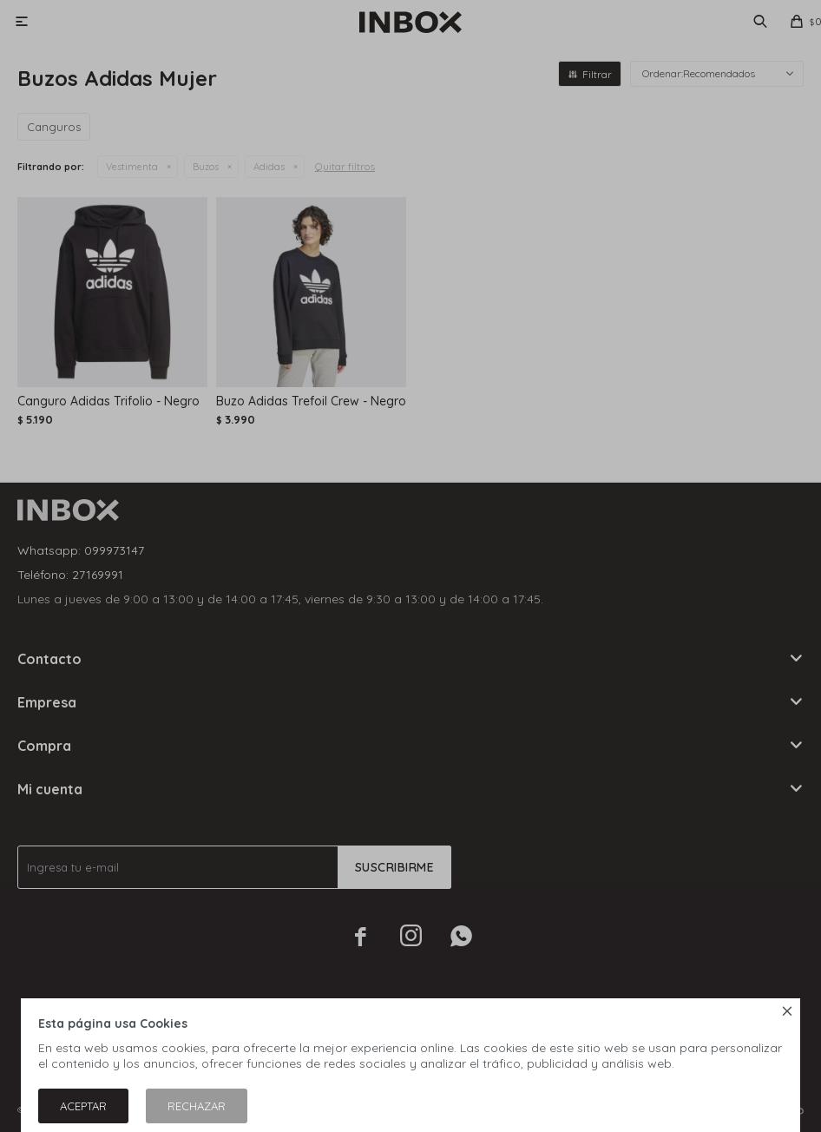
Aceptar (83, 1106)
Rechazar (196, 1106)
